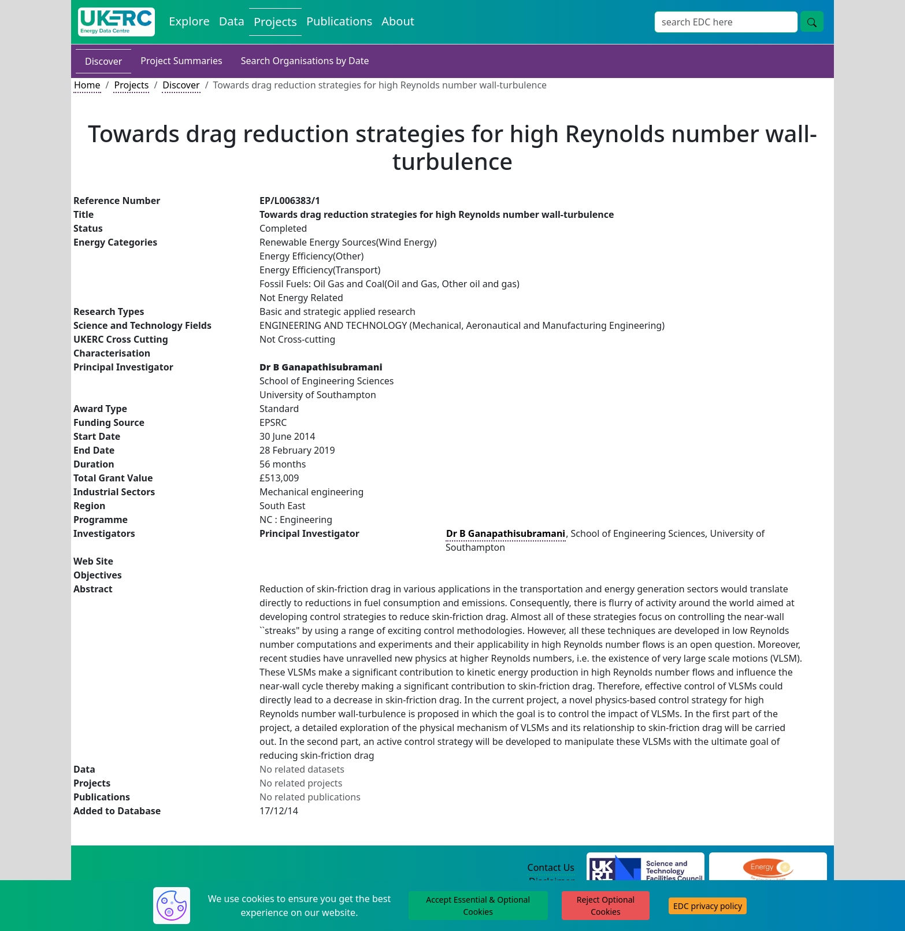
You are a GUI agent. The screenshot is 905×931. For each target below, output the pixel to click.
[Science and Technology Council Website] (645, 868)
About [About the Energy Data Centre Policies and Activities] (397, 21)
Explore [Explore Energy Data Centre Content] (189, 21)
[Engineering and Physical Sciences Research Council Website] (768, 868)
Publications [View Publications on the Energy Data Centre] (339, 21)
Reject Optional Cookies (606, 905)
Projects (131, 85)
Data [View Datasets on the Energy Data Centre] (231, 21)
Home (87, 85)
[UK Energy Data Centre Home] (116, 22)
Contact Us (551, 867)
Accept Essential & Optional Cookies (478, 905)
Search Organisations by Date (305, 60)
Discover (103, 61)
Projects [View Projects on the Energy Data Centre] (275, 21)
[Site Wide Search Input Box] (726, 22)
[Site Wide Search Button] (812, 21)
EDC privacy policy (707, 905)
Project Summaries (181, 60)
